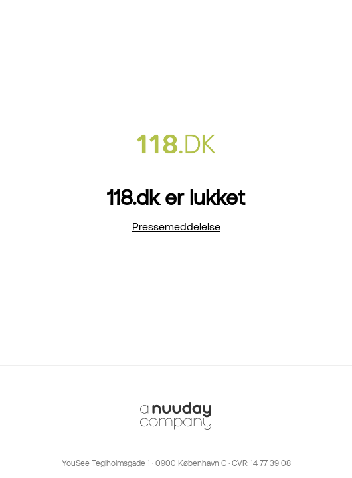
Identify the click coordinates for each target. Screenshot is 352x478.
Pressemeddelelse (176, 226)
